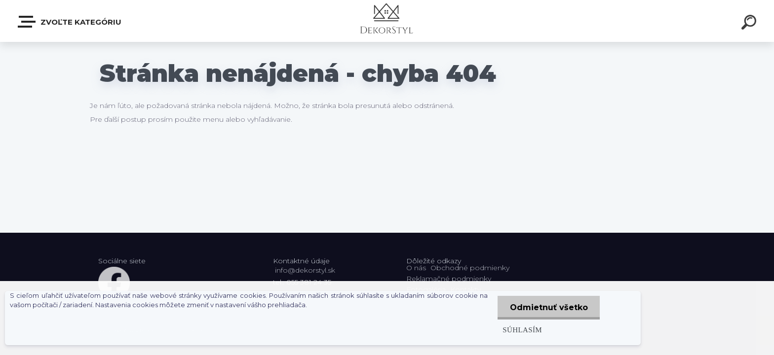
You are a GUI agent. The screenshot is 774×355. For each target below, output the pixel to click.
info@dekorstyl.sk (305, 270)
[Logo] (387, 21)
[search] (750, 23)
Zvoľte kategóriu (70, 22)
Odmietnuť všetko (548, 307)
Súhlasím (522, 329)
